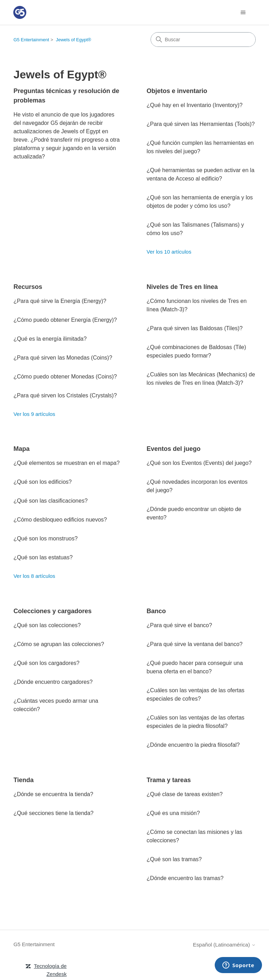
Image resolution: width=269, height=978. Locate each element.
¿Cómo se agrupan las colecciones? (58, 644)
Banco (156, 611)
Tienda (23, 780)
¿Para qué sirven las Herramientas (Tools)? (201, 124)
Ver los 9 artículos (34, 414)
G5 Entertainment (31, 39)
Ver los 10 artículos (169, 252)
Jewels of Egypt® (73, 39)
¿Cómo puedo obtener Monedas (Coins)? (65, 377)
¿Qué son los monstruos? (45, 538)
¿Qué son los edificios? (42, 482)
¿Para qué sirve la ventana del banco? (195, 644)
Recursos (27, 286)
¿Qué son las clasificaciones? (50, 501)
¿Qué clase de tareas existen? (185, 794)
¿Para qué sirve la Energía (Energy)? (59, 301)
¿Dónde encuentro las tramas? (185, 878)
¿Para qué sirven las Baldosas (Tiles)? (195, 328)
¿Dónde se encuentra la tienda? (53, 794)
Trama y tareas (169, 780)
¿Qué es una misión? (173, 813)
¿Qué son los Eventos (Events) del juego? (199, 463)
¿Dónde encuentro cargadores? (52, 682)
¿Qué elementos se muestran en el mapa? (66, 463)
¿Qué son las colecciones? (47, 625)
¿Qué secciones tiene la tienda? (53, 813)
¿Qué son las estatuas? (43, 557)
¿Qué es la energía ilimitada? (50, 339)
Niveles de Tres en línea (182, 286)
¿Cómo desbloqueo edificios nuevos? (60, 520)
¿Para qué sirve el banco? (179, 625)
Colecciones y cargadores (52, 611)
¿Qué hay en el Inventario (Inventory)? (195, 105)
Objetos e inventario (177, 90)
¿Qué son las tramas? (174, 859)
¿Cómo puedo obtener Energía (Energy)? (65, 320)
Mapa (21, 448)
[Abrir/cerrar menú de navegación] (243, 12)
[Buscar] (203, 40)
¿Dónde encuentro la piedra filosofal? (193, 745)
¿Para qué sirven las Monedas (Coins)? (62, 358)
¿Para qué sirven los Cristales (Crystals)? (65, 395)
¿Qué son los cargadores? (46, 663)
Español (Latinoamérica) (224, 945)
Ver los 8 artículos (34, 576)
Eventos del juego (174, 448)
